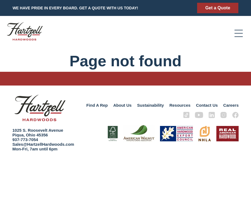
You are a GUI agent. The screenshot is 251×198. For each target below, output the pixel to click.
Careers (231, 105)
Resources (180, 105)
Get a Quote (217, 8)
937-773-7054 (25, 139)
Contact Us (207, 105)
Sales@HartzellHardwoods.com (43, 144)
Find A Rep (97, 105)
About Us (122, 105)
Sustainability (150, 105)
